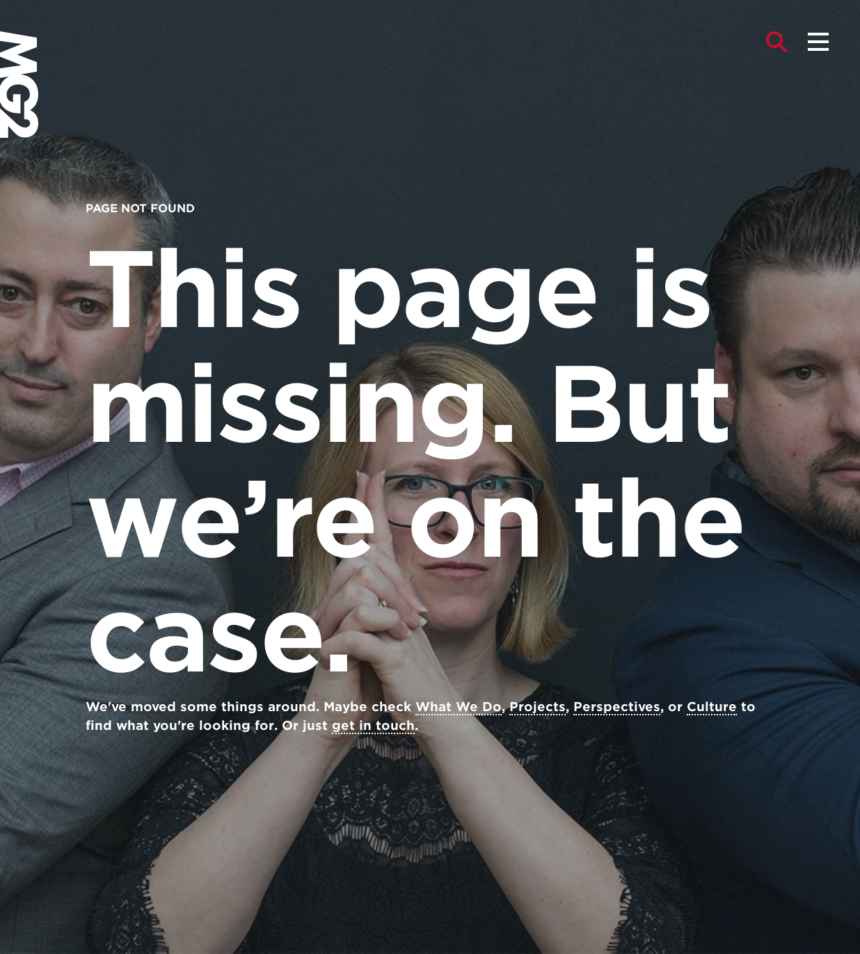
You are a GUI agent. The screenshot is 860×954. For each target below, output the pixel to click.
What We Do (458, 706)
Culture (712, 706)
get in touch (373, 725)
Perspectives (616, 706)
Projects (537, 706)
